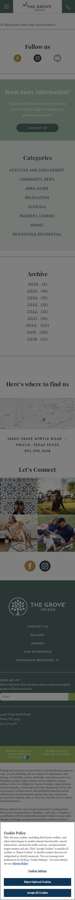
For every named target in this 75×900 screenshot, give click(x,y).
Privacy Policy (20, 863)
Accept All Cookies (37, 893)
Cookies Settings (37, 871)
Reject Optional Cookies (37, 882)
